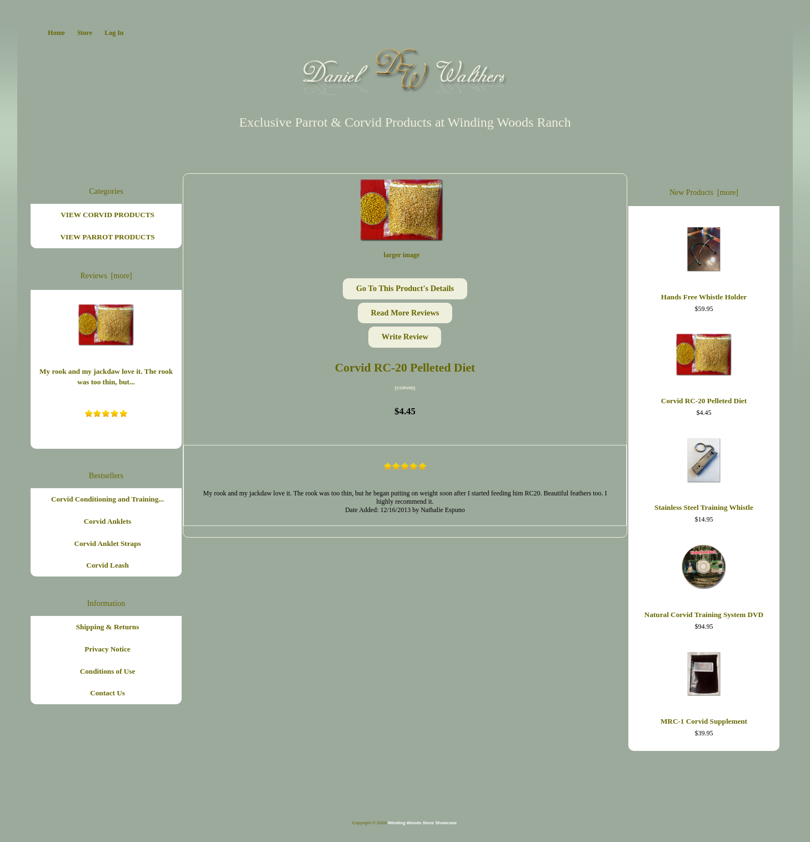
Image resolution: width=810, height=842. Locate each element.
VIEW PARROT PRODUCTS (108, 237)
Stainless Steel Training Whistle (703, 472)
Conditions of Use (108, 671)
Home (56, 33)
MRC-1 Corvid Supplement (704, 685)
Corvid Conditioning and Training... (107, 499)
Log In (113, 33)
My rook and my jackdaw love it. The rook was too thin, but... (106, 343)
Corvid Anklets (107, 521)
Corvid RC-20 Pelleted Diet (704, 366)
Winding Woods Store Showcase (422, 822)
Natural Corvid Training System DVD (703, 579)
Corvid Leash (107, 565)
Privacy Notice (107, 649)
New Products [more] (703, 192)
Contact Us (107, 693)
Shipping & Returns (107, 627)
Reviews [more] (106, 276)
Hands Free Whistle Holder (704, 261)
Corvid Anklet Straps (107, 543)
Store (84, 33)
